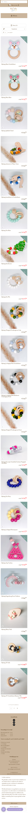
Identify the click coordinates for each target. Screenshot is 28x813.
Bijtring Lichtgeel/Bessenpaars (9, 529)
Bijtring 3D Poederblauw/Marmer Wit (11, 696)
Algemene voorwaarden (5, 784)
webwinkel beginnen (15, 810)
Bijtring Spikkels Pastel (7, 130)
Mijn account (15, 5)
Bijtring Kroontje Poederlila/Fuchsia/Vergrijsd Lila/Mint (13, 462)
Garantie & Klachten (5, 789)
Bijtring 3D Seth (5, 662)
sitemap (9, 810)
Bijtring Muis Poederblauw (8, 64)
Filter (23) (14, 25)
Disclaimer (3, 796)
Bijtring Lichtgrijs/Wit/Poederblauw (11, 363)
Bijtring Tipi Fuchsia (6, 563)
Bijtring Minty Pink (6, 629)
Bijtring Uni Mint (6, 230)
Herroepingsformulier (5, 791)
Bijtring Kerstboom (6, 263)
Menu (14, 15)
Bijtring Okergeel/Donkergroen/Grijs (11, 330)
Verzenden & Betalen (5, 786)
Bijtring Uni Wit (5, 297)
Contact (2, 783)
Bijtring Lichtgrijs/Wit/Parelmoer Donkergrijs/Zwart (10, 396)
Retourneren (3, 788)
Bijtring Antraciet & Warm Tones (10, 164)
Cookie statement (4, 794)
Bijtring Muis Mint (6, 97)
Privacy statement (4, 792)
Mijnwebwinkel (24, 810)
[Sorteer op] (14, 29)
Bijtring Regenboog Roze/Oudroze (10, 596)
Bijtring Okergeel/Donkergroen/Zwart (11, 430)
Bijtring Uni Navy (6, 496)
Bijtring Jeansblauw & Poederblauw (10, 197)
